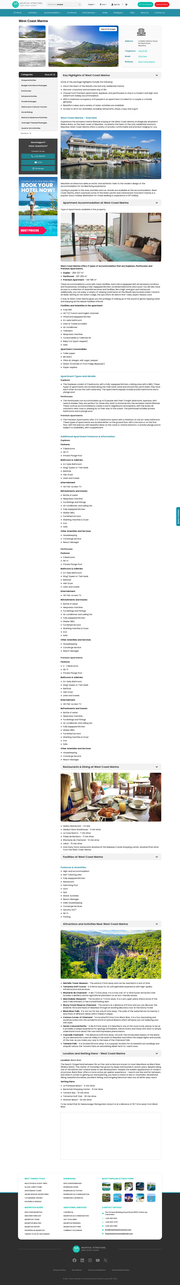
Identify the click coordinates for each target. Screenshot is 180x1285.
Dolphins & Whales (33, 1201)
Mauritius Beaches (33, 1223)
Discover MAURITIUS (33, 1212)
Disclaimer (77, 1270)
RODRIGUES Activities (73, 1191)
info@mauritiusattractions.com (118, 1230)
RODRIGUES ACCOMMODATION (76, 1194)
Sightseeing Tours (33, 1191)
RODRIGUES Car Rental (73, 1198)
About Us (144, 12)
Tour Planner (145, 4)
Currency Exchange (73, 1230)
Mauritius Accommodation (76, 1216)
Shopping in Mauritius (35, 1230)
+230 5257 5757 (111, 1222)
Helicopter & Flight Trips (36, 1183)
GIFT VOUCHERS (70, 1219)
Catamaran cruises (33, 1198)
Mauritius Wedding (72, 1223)
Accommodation (52, 12)
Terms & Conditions (97, 1270)
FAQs (132, 12)
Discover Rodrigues (73, 1183)
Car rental (68, 1212)
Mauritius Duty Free (72, 1227)
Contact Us (160, 12)
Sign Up (115, 4)
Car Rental (71, 12)
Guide (105, 12)
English (91, 4)
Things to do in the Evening (37, 1234)
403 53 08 (142, 51)
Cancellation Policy (120, 1270)
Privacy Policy (59, 1270)
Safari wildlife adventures (36, 1194)
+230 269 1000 (111, 1218)
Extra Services (89, 12)
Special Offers (162, 4)
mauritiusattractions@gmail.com (119, 1234)
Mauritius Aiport (32, 1227)
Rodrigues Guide (71, 1187)
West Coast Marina (146, 62)
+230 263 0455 (111, 1226)
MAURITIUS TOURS (32, 1219)
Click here (142, 56)
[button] (50, 46)
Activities (33, 12)
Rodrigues (119, 12)
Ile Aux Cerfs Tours (33, 1187)
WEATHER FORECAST (33, 1216)
